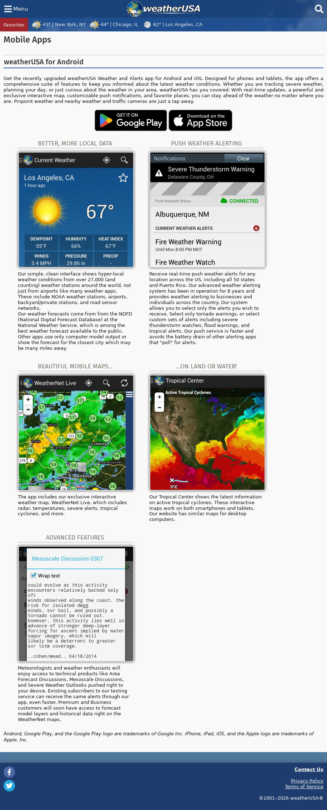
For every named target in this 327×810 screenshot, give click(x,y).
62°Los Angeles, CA (172, 24)
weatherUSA (163, 9)
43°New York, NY (58, 24)
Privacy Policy (307, 781)
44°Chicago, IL (113, 24)
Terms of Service (304, 786)
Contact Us (309, 769)
